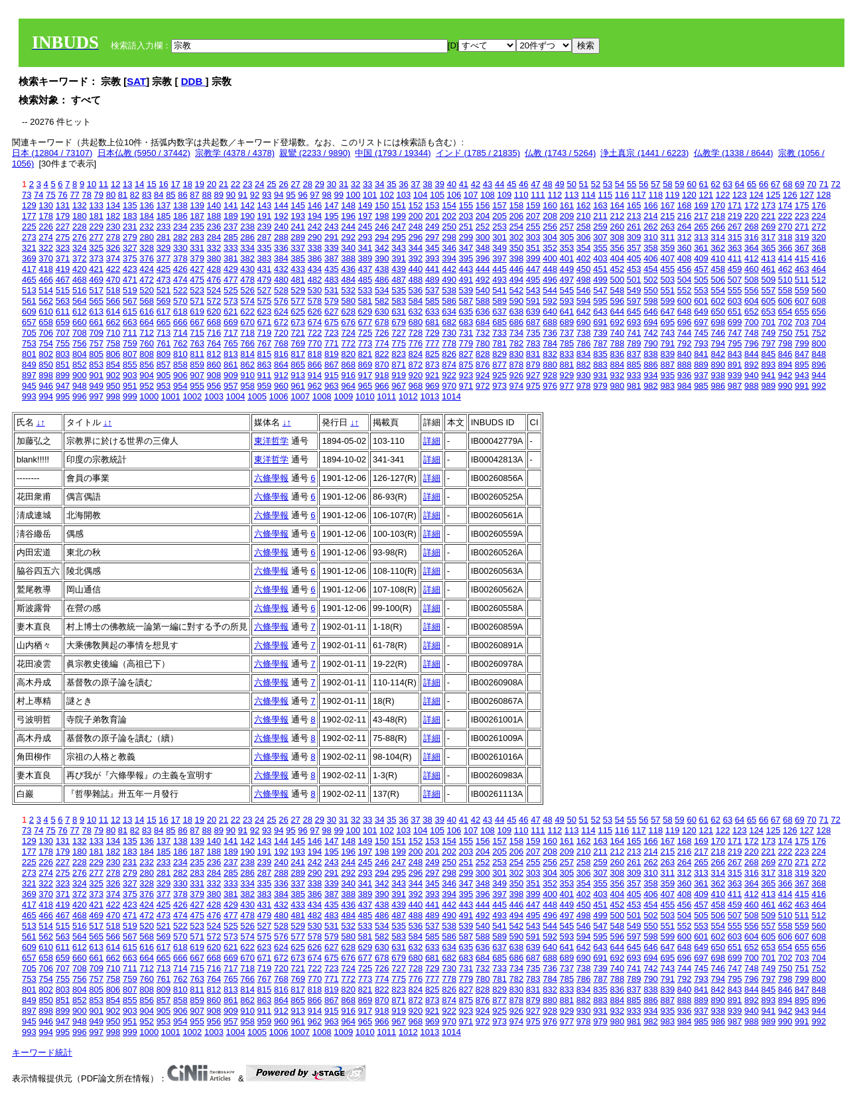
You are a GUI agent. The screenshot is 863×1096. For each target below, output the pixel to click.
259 (600, 227)
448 (550, 269)
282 (180, 237)
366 (785, 248)
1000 (149, 396)
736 (550, 333)
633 (432, 311)
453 (634, 269)
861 (231, 365)
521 (164, 290)
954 (180, 386)
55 (631, 184)
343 (398, 248)
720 (281, 333)
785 (567, 343)
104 (420, 195)
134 (113, 205)
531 (331, 290)
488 (416, 280)
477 (231, 280)
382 (247, 258)
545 (567, 290)
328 (146, 248)
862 (247, 365)
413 (768, 258)
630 (382, 311)
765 (231, 343)
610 (45, 311)
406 (650, 258)
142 (247, 205)
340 (348, 248)
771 (331, 343)
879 (533, 365)
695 (667, 322)
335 (264, 248)
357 (634, 248)
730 (449, 333)
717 (231, 333)
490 (449, 280)
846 (785, 354)
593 (567, 301)
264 (684, 227)
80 (110, 195)
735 (533, 333)
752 (818, 333)
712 (146, 333)
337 (298, 248)
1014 (451, 396)
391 (398, 258)
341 (365, 248)
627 (331, 311)
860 (214, 365)
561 (29, 301)
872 (416, 365)
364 (751, 248)
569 (164, 301)
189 (231, 216)
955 (197, 386)
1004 (235, 396)
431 (264, 269)
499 (600, 280)
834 (583, 354)
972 (483, 386)
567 (130, 301)
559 (802, 290)
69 (799, 184)
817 (298, 354)
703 (802, 322)
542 (516, 290)
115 (605, 195)
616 (146, 311)
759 (130, 343)
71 (823, 184)
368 (818, 248)
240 (281, 227)
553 (701, 290)
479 (264, 280)
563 (63, 301)
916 (348, 375)
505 (701, 280)
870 (382, 365)
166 (650, 205)
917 (365, 375)
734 (516, 333)
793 (701, 343)
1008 (322, 396)
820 (348, 354)
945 (29, 386)
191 (264, 216)
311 (667, 237)
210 (583, 216)
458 (717, 269)
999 (130, 396)
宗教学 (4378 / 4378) (235, 153)
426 (180, 269)
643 (600, 311)
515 (63, 290)
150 (382, 205)
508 (751, 280)
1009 (343, 396)
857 (164, 365)
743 (667, 333)
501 (634, 280)
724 (348, 333)
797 (768, 343)
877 (499, 365)
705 (29, 333)
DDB (193, 81)
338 (315, 248)
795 (735, 343)
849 (29, 365)
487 (398, 280)
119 (672, 195)
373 (96, 258)
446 (516, 269)
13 (127, 184)
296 (416, 237)
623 (264, 311)
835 (600, 354)
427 (197, 269)
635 (466, 311)
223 (802, 216)
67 (775, 184)
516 (79, 290)
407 (667, 258)
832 (550, 354)
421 (96, 269)
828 (483, 354)
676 (348, 322)
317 (768, 237)
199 (398, 216)
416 (818, 258)
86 (182, 195)
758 (113, 343)
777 (432, 343)
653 (768, 311)
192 (281, 216)
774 (382, 343)
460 (751, 269)
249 (432, 227)
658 (45, 322)
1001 (170, 396)
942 (785, 375)
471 (130, 280)
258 (583, 227)
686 (516, 322)
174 (785, 205)
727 (398, 333)
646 (650, 311)
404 (617, 258)
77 (74, 195)
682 (449, 322)
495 (533, 280)
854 (113, 365)
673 (298, 322)
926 (516, 375)
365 (768, 248)
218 (717, 216)
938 (717, 375)
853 (96, 365)
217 (701, 216)
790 (650, 343)
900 (79, 375)
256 (550, 227)
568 (146, 301)
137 (164, 205)
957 (231, 386)
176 (818, 205)
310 (650, 237)
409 (701, 258)
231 (130, 227)
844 (751, 354)
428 (214, 269)
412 (751, 258)
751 (802, 333)
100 (353, 195)
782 (516, 343)
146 (315, 205)
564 (79, 301)
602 (717, 301)
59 (679, 184)
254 (516, 227)
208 (550, 216)
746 (717, 333)
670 (247, 322)
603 (735, 301)
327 (130, 248)
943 (802, 375)
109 (504, 195)
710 (113, 333)
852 (79, 365)
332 (214, 248)
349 (499, 248)
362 (717, 248)
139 (197, 205)
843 (735, 354)
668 (214, 322)
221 (768, 216)
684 (483, 322)
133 (96, 205)
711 (130, 333)
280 (146, 237)
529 (298, 290)
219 (735, 216)
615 (130, 311)
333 (231, 248)
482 (315, 280)
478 (247, 280)
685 (499, 322)
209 (567, 216)
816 (281, 354)
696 (684, 322)
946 (45, 386)
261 (634, 227)
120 (689, 195)
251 (466, 227)
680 (416, 322)
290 (315, 237)
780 (483, 343)
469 (96, 280)
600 (684, 301)
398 (516, 258)
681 (432, 322)
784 (550, 343)
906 (180, 375)
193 (298, 216)
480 (281, 280)
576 (281, 301)
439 (398, 269)
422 (113, 269)
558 (785, 290)
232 (146, 227)
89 (219, 195)
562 (45, 301)
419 (63, 269)
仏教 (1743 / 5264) (560, 153)
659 (63, 322)
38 (427, 184)
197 (365, 216)
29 (319, 184)
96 (302, 195)
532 (348, 290)
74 (38, 195)
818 (315, 354)
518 (113, 290)
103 (404, 195)
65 (751, 184)
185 (164, 216)
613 (96, 311)
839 (667, 354)
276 (79, 237)
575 (264, 301)
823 (398, 354)
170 (717, 205)
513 (29, 290)
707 (63, 333)
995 (63, 396)
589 (499, 301)
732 (483, 333)
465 (29, 280)
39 (439, 184)
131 (63, 205)
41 (463, 184)
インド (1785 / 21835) (478, 153)
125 (773, 195)
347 (466, 248)
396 (483, 258)
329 (164, 248)
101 (370, 195)
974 (516, 386)
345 (432, 248)
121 (705, 195)
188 (214, 216)
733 (499, 333)
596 (617, 301)
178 (45, 216)
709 (96, 333)
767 (264, 343)
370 (45, 258)
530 (315, 290)
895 (802, 365)
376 (146, 258)
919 (398, 375)
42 (475, 184)
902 (113, 375)
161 (567, 205)
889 (701, 365)
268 (751, 227)
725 (365, 333)
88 (206, 195)
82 (134, 195)
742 (650, 333)
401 (567, 258)
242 (315, 227)
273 (29, 237)
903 (130, 375)
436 (348, 269)
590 (516, 301)
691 (600, 322)
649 (701, 311)
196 (348, 216)
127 (806, 195)
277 (96, 237)
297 (432, 237)
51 (583, 184)
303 (533, 237)
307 (600, 237)
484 (348, 280)
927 (533, 375)
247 (398, 227)
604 (751, 301)
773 (365, 343)
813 (231, 354)
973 (499, 386)
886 (650, 365)
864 (281, 365)
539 (466, 290)
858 (180, 365)
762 (180, 343)
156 (483, 205)
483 (331, 280)
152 (416, 205)
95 (290, 195)
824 (416, 354)
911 (264, 375)
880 (550, 365)
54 (619, 184)
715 (197, 333)
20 (211, 184)
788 (617, 343)
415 (802, 258)
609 (29, 311)
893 (768, 365)
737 (567, 333)
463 (802, 269)
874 (449, 365)
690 (583, 322)
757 (96, 343)
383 (264, 258)
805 (96, 354)
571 (197, 301)
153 (432, 205)
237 (231, 227)
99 (338, 195)
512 (818, 280)
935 (667, 375)
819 (331, 354)
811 (197, 354)
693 (634, 322)
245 (365, 227)
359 (667, 248)
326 (113, 248)
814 (247, 354)
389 (365, 258)
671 (264, 322)
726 (382, 333)
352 (550, 248)
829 (499, 354)
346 (449, 248)
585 (432, 301)
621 (231, 311)
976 (550, 386)
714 (180, 333)
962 (315, 386)
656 (818, 311)
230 (113, 227)
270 (785, 227)
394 (449, 258)
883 (600, 365)
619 (197, 311)
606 (785, 301)
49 (559, 184)
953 (164, 386)
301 (499, 237)
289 (298, 237)
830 (516, 354)
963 (331, 386)
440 (416, 269)
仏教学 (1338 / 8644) (733, 153)
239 (264, 227)
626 (315, 311)
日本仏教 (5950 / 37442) (144, 153)
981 (634, 386)
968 (416, 386)
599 (667, 301)
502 (650, 280)
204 (483, 216)
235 (197, 227)
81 (122, 195)
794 (717, 343)
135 (130, 205)
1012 (408, 396)
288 (281, 237)
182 (113, 216)
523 (197, 290)
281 (164, 237)
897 (29, 375)
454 (650, 269)
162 (583, 205)
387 (331, 258)
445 (499, 269)
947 (63, 386)
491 (466, 280)
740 (617, 333)
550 (650, 290)
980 (617, 386)
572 (214, 301)
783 (533, 343)
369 (29, 258)
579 (331, 301)
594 (583, 301)
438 (382, 269)
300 (483, 237)
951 (130, 386)
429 (231, 269)
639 (533, 311)
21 (223, 184)
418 (45, 269)
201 (432, 216)
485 (365, 280)
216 (684, 216)
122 (723, 195)
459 (735, 269)
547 (600, 290)
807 (130, 354)
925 (499, 375)
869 (365, 365)
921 (432, 375)
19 (199, 184)
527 (264, 290)
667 (197, 322)
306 (583, 237)
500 (617, 280)
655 (802, 311)
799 (802, 343)
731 (466, 333)
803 (63, 354)
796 (751, 343)
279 (130, 237)
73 (26, 195)
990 (785, 386)
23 (247, 184)
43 (487, 184)
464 (818, 269)
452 (617, 269)
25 (271, 184)
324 (79, 248)
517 (96, 290)
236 (214, 227)
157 (499, 205)
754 (45, 343)
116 (622, 195)
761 (164, 343)
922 (449, 375)
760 (146, 343)
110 (521, 195)
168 (684, 205)
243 (331, 227)
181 (96, 216)
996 (79, 396)
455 (667, 269)
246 (382, 227)
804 (79, 354)
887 (667, 365)
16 (163, 184)
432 (281, 269)
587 (466, 301)
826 (449, 354)
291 (331, 237)
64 (739, 184)
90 (230, 195)
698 (717, 322)
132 (79, 205)
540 (483, 290)
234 (180, 227)
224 (818, 216)
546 (583, 290)
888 (684, 365)
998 (113, 396)
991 (802, 386)
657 (29, 322)
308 (617, 237)
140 (214, 205)
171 (735, 205)
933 (634, 375)
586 (449, 301)
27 (295, 184)
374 (113, 258)
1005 (257, 396)
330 (180, 248)
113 (571, 195)
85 (170, 195)
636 (483, 311)
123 (739, 195)
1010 (365, 396)
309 (634, 237)
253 (499, 227)
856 (146, 365)
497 (567, 280)
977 (567, 386)
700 (751, 322)
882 (583, 365)
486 (382, 280)
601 (701, 301)
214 (650, 216)
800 (818, 343)
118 (655, 195)
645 (634, 311)
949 (96, 386)
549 (634, 290)
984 (684, 386)
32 (355, 184)
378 (180, 258)
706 (45, 333)
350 (516, 248)
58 (667, 184)
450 (583, 269)
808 (146, 354)
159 (533, 205)
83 (146, 195)
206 (516, 216)
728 (416, 333)
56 (643, 184)
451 (600, 269)
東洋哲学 (271, 441)
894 (785, 365)
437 (365, 269)
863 (264, 365)
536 (416, 290)
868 (348, 365)
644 (617, 311)
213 (634, 216)
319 (802, 237)
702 (785, 322)
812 (214, 354)
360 (684, 248)
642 (583, 311)
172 (751, 205)
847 (802, 354)
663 (130, 322)
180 (79, 216)
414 (785, 258)
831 (533, 354)
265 (701, 227)
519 (130, 290)
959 (264, 386)
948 (79, 386)
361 (701, 248)
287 (264, 237)
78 (86, 195)
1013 (429, 396)
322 (45, 248)
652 (751, 311)
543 (533, 290)
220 (751, 216)
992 (818, 386)
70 (811, 184)
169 (701, 205)
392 (416, 258)
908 (214, 375)
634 (449, 311)
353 (567, 248)
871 (398, 365)
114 (588, 195)
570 (180, 301)
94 (278, 195)
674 (315, 322)
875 (466, 365)
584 (416, 301)
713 (164, 333)
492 (483, 280)
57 (655, 184)
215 (667, 216)
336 (281, 248)
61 (703, 184)
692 (617, 322)
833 (567, 354)
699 (735, 322)
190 (247, 216)
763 (197, 343)
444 (483, 269)
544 (550, 290)
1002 (192, 396)
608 (818, 301)
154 (449, 205)
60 (691, 184)
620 (214, 311)
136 (146, 205)
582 (382, 301)
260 (617, 227)
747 (735, 333)
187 (197, 216)
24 (259, 184)
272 (818, 227)
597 (634, 301)
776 (416, 343)
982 (650, 386)
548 (617, 290)
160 (550, 205)
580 (348, 301)
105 (437, 195)
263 (667, 227)
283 (197, 237)
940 (751, 375)
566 (113, 301)
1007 (300, 396)
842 (717, 354)
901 (96, 375)
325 (96, 248)
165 (634, 205)
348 (483, 248)
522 (180, 290)
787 (600, 343)
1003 (214, 396)
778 (449, 343)
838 (650, 354)
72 (835, 184)
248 (416, 227)
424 (146, 269)
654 (785, 311)
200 (416, 216)
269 (768, 227)
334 (247, 248)
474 (180, 280)
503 (667, 280)
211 (600, 216)
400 (550, 258)
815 (264, 354)
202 (449, 216)
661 (96, 322)
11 (103, 184)
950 (113, 386)
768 (281, 343)
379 (197, 258)
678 (382, 322)
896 (818, 365)
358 (650, 248)
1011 (386, 396)
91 (242, 195)
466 (45, 280)
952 (146, 386)
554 (717, 290)
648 (684, 311)
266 (717, 227)
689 (567, 322)
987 (735, 386)
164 (617, 205)
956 (214, 386)
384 (281, 258)
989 (768, 386)
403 (600, 258)
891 (735, 365)
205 (499, 216)
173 (768, 205)
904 (146, 375)
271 (802, 227)
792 (684, 343)
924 (483, 375)
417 (29, 269)
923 (466, 375)
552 (684, 290)
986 (717, 386)
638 (516, 311)
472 (146, 280)
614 (113, 311)
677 (365, 322)
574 (247, 301)
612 (79, 311)
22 (235, 184)
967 (398, 386)
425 (164, 269)
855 (130, 365)
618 (180, 311)
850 (45, 365)
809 (164, 354)
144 (281, 205)
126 (790, 195)
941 (768, 375)
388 (348, 258)
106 (454, 195)
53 (607, 184)
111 (538, 195)
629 (365, 311)
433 (298, 269)
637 (499, 311)
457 (701, 269)
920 (416, 375)
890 (717, 365)
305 (567, 237)
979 (600, 386)
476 (214, 280)
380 (214, 258)
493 (499, 280)
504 (684, 280)
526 (247, 290)
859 (197, 365)
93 (266, 195)
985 (701, 386)
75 (50, 195)
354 (583, 248)
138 (180, 205)
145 (298, 205)
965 (365, 386)
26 (283, 184)
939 (735, 375)
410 (717, 258)
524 (214, 290)
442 (449, 269)
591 (533, 301)
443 (466, 269)
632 (416, 311)
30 (331, 184)
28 (307, 184)
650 (717, 311)
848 (818, 354)
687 (533, 322)
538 (449, 290)
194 (315, 216)
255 (533, 227)
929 (567, 375)
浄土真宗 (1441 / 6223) (644, 153)
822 (382, 354)
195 (331, 216)
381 (231, 258)
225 (29, 227)
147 (331, 205)
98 (326, 195)
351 (533, 248)
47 (535, 184)
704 (818, 322)
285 (231, 237)
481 (298, 280)
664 (146, 322)
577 (298, 301)
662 (113, 322)
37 (415, 184)
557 (768, 290)
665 (164, 322)
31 (343, 184)
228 (79, 227)
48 (547, 184)
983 (667, 386)
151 (398, 205)
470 (113, 280)
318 (785, 237)
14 (139, 184)
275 (63, 237)
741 (634, 333)
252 (483, 227)
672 (281, 322)
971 (466, 386)
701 (768, 322)
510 (785, 280)
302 (516, 237)
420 (79, 269)
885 (634, 365)
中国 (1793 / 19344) (393, 153)
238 (247, 227)
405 (634, 258)
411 (735, 258)
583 (398, 301)
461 (768, 269)
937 (701, 375)
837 (634, 354)
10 (91, 184)
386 (315, 258)
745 (701, 333)
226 (45, 227)
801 (29, 354)
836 (617, 354)
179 (63, 216)
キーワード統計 (42, 1053)
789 (634, 343)
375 (130, 258)
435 (331, 269)
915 (331, 375)
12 (115, 184)
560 (818, 290)
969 (432, 386)
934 (650, 375)
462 (785, 269)
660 (79, 322)
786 (583, 343)
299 (466, 237)
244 (348, 227)
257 (567, 227)
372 (79, 258)
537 (432, 290)
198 (382, 216)
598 (650, 301)
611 (63, 311)
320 (818, 237)
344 (416, 248)
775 (398, 343)
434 (315, 269)
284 (214, 237)
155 (466, 205)
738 (583, 333)
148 (348, 205)
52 (595, 184)
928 (550, 375)
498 (583, 280)
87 (194, 195)
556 (751, 290)
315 (735, 237)
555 (735, 290)
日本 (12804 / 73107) (52, 153)
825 (432, 354)
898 (45, 375)
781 (499, 343)
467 (63, 280)
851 (63, 365)
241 (298, 227)
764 (214, 343)
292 (348, 237)
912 (281, 375)
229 (96, 227)
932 (617, 375)
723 (331, 333)
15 (151, 184)
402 (583, 258)
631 (398, 311)
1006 (279, 396)
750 (785, 333)
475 (197, 280)
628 (348, 311)
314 (717, 237)
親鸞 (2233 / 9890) (314, 153)
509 (768, 280)
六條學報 (271, 478)
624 (281, 311)
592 (550, 301)
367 (802, 248)
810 (180, 354)
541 (499, 290)
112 (554, 195)
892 (751, 365)
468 (79, 280)
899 (63, 375)
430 (247, 269)
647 (667, 311)
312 (684, 237)
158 (516, 205)
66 (763, 184)
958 (247, 386)
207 (533, 216)
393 (432, 258)
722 (315, 333)
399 (533, 258)
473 (164, 280)
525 (231, 290)
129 (29, 205)
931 (600, 375)
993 (29, 396)
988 (751, 386)
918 (382, 375)
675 (331, 322)
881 (567, 365)
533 (365, 290)
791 (667, 343)
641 (567, 311)
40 (451, 184)
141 (231, 205)
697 (701, 322)
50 (571, 184)
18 (187, 184)
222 (785, 216)
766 (247, 343)
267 (735, 227)
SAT (136, 81)
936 (684, 375)
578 (315, 301)
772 (348, 343)
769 (298, 343)
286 (247, 237)
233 (164, 227)
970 (449, 386)
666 (180, 322)
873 (432, 365)
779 (466, 343)
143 (264, 205)
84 (158, 195)
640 (550, 311)
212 (617, 216)
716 (214, 333)
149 (365, 205)
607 (802, 301)
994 (45, 396)
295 (398, 237)
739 (600, 333)
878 (516, 365)
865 (298, 365)
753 (29, 343)
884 (617, 365)
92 (254, 195)
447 (533, 269)
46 (523, 184)
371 (63, 258)
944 (818, 375)
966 (382, 386)
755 (63, 343)
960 (281, 386)
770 (315, 343)
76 (62, 195)
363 (735, 248)
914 (315, 375)
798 (785, 343)
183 (130, 216)
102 (386, 195)
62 (715, 184)
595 (600, 301)
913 (298, 375)
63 (727, 184)
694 (650, 322)
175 (802, 205)
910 (247, 375)
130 (45, 205)
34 (379, 184)
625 (298, 311)
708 (79, 333)
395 (466, 258)
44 (499, 184)
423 (130, 269)
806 (113, 354)
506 (717, 280)
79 (98, 195)
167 (667, 205)
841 (701, 354)
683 (466, 322)
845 (768, 354)
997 (96, 396)
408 (684, 258)
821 (365, 354)
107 (471, 195)
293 (365, 237)
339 (331, 248)
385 (298, 258)
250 (449, 227)
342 (382, 248)
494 (516, 280)
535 (398, 290)
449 (567, 269)
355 (600, 248)
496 (550, 280)
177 (29, 216)
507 (735, 280)
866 (315, 365)
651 (735, 311)
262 (650, 227)
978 (583, 386)
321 (29, 248)
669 (231, 322)
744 (684, 333)
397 (499, 258)
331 (197, 248)
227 (63, 227)
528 (281, 290)
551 (667, 290)
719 (264, 333)
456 (684, 269)
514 (45, 290)
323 (63, 248)
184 (146, 216)
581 (365, 301)
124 (756, 195)
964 (348, 386)
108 (487, 195)
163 (600, 205)
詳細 (431, 441)
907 (197, 375)
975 (533, 386)
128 (824, 195)
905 (164, 375)
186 (180, 216)
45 (511, 184)
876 (483, 365)
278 (113, 237)
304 (550, 237)
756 (79, 343)
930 (583, 375)
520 (146, 290)
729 (432, 333)
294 (382, 237)
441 (432, 269)
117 (638, 195)
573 (231, 301)
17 (175, 184)
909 (231, 375)
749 (768, 333)
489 (432, 280)
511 (802, 280)
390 (382, 258)
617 (164, 311)
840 (684, 354)
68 (787, 184)
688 (550, 322)
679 (398, 322)
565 (96, 301)
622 (247, 311)
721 (298, 333)
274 (45, 237)
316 (751, 237)
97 (314, 195)
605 (768, 301)
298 (449, 237)
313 (701, 237)
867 (331, 365)
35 (391, 184)
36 (403, 184)
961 (298, 386)
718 (247, 333)
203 (466, 216)
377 (164, 258)
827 (466, 354)
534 (382, 290)
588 (483, 301)
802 (45, 354)
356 (617, 248)
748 (751, 333)
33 (367, 184)
